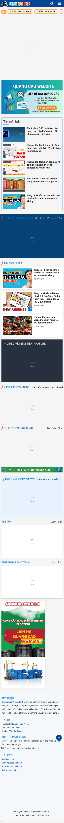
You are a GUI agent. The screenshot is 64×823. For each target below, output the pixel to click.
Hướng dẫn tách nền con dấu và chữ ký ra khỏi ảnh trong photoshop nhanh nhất (43, 164)
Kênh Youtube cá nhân (11, 763)
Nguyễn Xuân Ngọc (20, 724)
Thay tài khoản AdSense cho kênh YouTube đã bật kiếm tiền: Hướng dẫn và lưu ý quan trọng (47, 297)
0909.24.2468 (12, 728)
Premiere (52, 218)
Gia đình (51, 428)
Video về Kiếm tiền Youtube (25, 343)
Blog (60, 428)
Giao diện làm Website (11, 766)
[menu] (60, 4)
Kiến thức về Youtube (42, 387)
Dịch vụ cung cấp (9, 770)
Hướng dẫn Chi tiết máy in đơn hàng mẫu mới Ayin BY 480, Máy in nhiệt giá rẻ (44, 148)
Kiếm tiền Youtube (47, 11)
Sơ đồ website (7, 759)
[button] (52, 4)
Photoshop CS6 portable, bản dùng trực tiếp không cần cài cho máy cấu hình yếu (42, 131)
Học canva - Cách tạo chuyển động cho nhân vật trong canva (43, 180)
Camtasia (40, 218)
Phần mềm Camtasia (21, 11)
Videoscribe (43, 479)
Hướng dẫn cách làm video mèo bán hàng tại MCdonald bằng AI (46, 320)
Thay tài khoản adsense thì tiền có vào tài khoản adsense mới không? (43, 198)
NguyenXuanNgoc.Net (11, 702)
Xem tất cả (57, 521)
